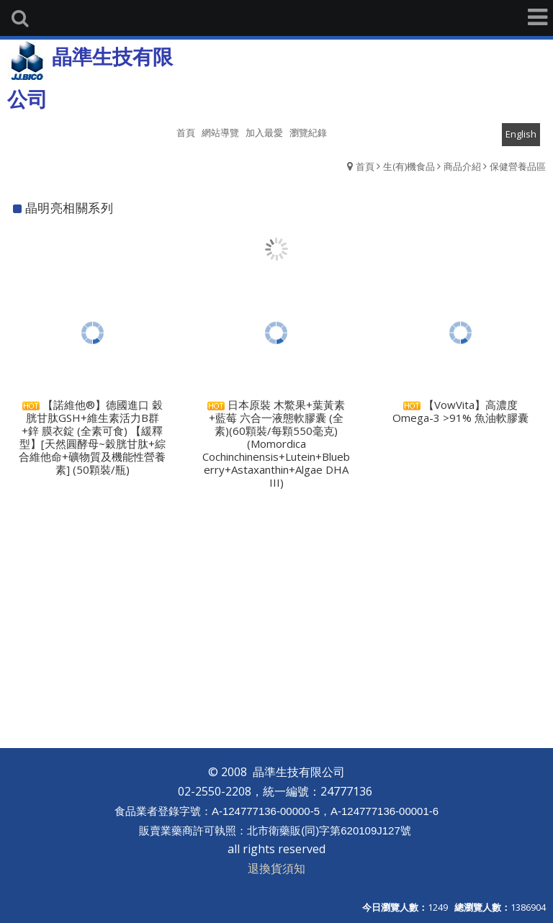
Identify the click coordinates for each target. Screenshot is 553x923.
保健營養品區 (518, 166)
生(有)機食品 (409, 166)
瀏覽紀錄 (308, 132)
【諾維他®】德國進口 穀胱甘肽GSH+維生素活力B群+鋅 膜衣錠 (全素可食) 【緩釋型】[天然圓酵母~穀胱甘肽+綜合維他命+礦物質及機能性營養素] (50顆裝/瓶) (92, 440)
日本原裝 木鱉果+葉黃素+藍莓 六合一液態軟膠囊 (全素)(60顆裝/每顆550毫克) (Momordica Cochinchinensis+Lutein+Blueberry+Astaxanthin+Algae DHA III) (276, 447)
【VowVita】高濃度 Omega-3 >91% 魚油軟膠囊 (460, 413)
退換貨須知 (276, 868)
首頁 (365, 166)
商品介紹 (462, 166)
